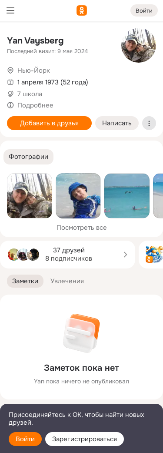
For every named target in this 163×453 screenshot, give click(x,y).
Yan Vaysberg (35, 40)
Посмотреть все (82, 227)
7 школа (29, 94)
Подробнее (35, 105)
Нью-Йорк (33, 70)
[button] (28, 156)
